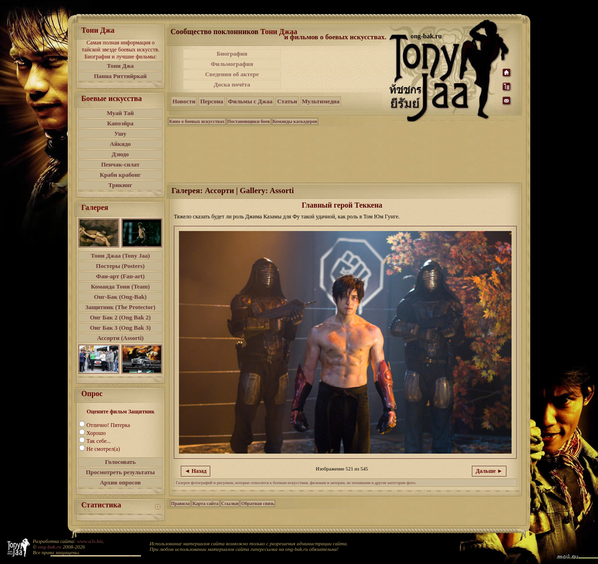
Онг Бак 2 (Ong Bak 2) (120, 317)
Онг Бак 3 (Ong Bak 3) (120, 327)
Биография (232, 53)
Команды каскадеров (295, 121)
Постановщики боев (249, 121)
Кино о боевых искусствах (197, 121)
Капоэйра (120, 123)
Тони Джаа (278, 32)
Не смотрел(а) (103, 449)
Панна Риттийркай (120, 76)
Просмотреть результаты (120, 472)
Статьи (287, 101)
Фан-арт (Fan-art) (120, 276)
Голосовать (120, 461)
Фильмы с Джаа (250, 101)
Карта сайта (205, 503)
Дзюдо (120, 154)
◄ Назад (195, 471)
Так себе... (98, 441)
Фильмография (232, 63)
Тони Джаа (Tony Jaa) (120, 255)
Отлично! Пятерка (108, 425)
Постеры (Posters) (120, 265)
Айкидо (120, 143)
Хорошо (96, 433)
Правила (180, 503)
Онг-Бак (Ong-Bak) (120, 296)
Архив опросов (120, 482)
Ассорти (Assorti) (120, 337)
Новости (183, 101)
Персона (211, 101)
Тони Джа (120, 65)
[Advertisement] (336, 69)
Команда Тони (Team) (120, 286)
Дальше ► (489, 471)
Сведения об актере (232, 74)
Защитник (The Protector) (120, 307)
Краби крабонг (120, 174)
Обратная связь (257, 503)
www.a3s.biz (90, 541)
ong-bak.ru (49, 547)
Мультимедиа (321, 101)
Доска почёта (232, 84)
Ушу (120, 133)
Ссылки (230, 503)
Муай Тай (120, 112)
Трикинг (120, 184)
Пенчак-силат (120, 164)
